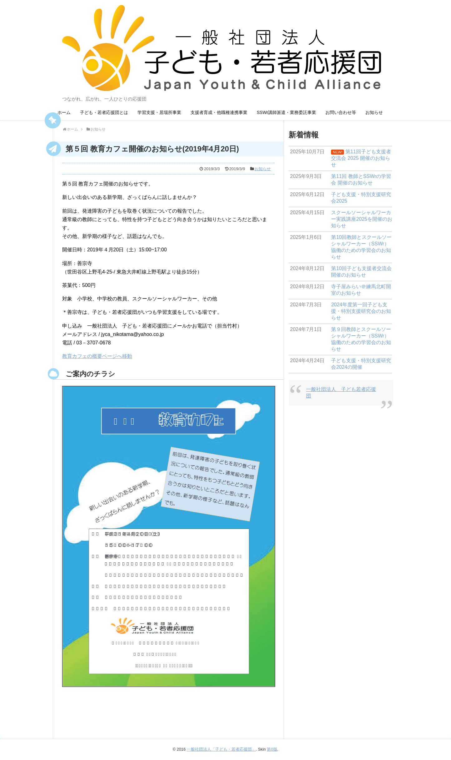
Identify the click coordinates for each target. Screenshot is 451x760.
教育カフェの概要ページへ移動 (97, 356)
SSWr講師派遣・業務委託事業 (286, 112)
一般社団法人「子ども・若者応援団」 (221, 749)
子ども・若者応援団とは (104, 112)
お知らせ (374, 112)
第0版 (272, 749)
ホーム (64, 112)
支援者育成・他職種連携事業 (219, 112)
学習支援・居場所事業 (159, 112)
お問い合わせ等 (340, 112)
